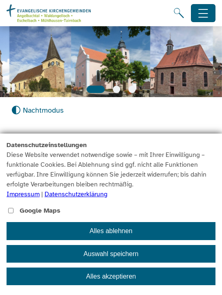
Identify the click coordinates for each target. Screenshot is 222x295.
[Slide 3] (132, 89)
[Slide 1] (95, 89)
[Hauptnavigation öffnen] (203, 13)
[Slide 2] (116, 89)
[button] (11, 88)
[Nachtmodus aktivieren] (37, 110)
